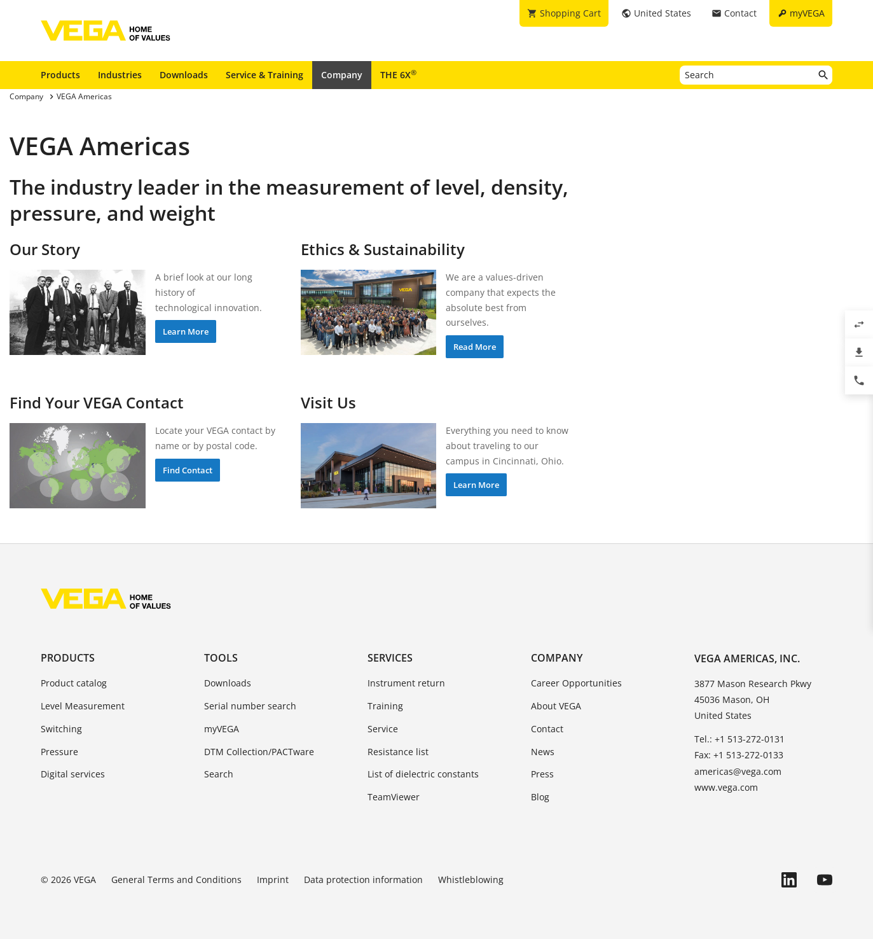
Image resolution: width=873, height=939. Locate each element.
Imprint (273, 879)
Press (542, 774)
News (542, 752)
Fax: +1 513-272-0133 (738, 755)
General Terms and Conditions (176, 879)
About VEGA (556, 706)
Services (390, 658)
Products (60, 75)
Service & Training (264, 75)
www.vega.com (726, 787)
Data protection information (363, 879)
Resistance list (398, 752)
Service (383, 729)
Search (218, 774)
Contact (547, 729)
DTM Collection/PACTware (259, 752)
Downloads (184, 75)
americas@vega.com (737, 771)
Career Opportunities (576, 683)
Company (341, 75)
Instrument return (406, 683)
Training (385, 706)
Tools (221, 658)
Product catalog (74, 683)
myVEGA (221, 729)
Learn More (186, 331)
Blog (540, 797)
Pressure (59, 752)
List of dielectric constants (423, 774)
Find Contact (187, 470)
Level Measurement (83, 706)
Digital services (73, 774)
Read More (474, 346)
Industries (120, 75)
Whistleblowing (471, 879)
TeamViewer (394, 797)
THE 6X (398, 74)
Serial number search (250, 706)
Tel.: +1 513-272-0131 (739, 739)
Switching (61, 729)
